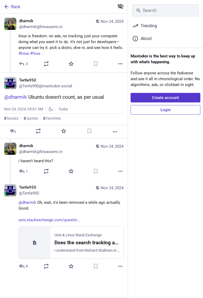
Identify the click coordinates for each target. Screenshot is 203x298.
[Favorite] (71, 64)
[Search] (165, 10)
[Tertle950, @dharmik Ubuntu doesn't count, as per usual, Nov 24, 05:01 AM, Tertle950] (64, 105)
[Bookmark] (96, 64)
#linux (24, 53)
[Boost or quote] (46, 64)
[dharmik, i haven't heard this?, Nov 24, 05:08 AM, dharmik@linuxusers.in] (64, 159)
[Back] (56, 6)
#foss (35, 53)
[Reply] (24, 64)
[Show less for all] (120, 6)
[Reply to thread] (24, 171)
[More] (120, 64)
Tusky (63, 109)
